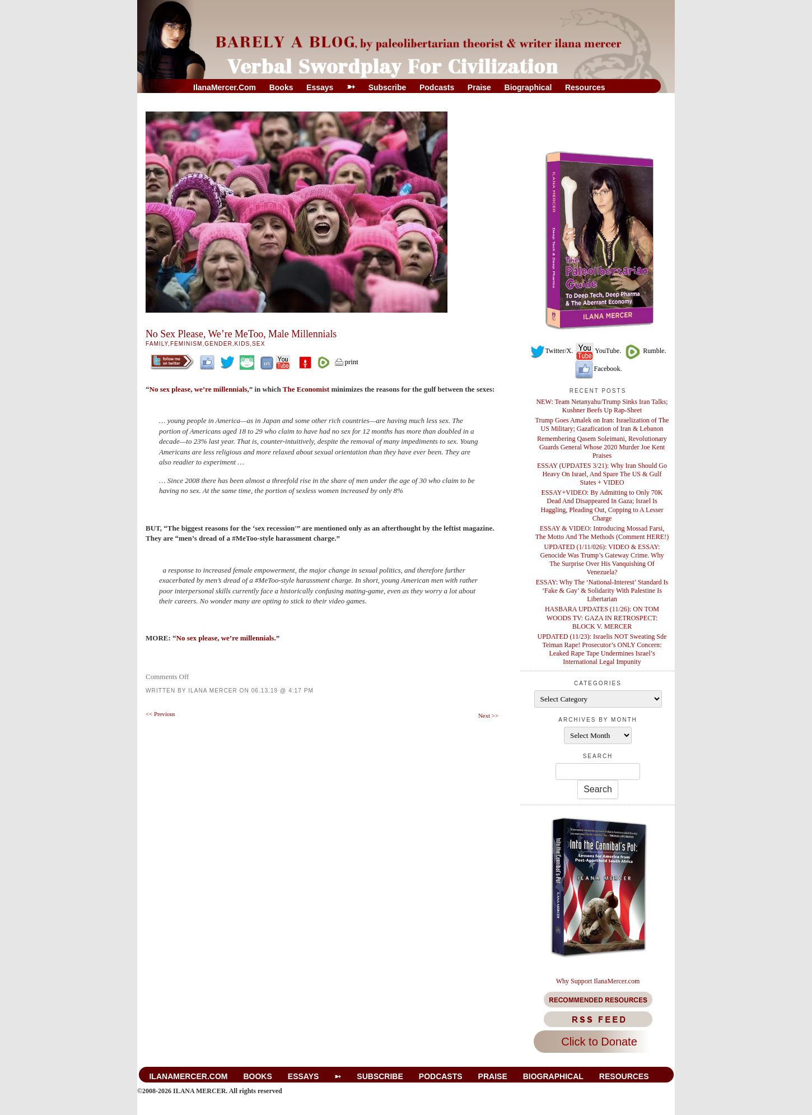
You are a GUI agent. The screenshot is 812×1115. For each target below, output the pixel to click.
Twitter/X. (551, 351)
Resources (585, 87)
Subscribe (387, 87)
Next (488, 715)
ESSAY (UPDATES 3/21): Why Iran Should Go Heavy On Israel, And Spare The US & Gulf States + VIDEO (602, 474)
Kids (242, 344)
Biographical (528, 87)
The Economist (307, 389)
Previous (160, 713)
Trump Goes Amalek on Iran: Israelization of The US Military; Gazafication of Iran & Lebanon (602, 424)
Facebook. (598, 369)
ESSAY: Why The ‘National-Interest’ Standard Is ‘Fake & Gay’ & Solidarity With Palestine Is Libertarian (602, 590)
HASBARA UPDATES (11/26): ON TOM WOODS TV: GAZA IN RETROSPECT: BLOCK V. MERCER (602, 617)
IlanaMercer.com (224, 87)
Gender (218, 344)
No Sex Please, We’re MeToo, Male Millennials (241, 334)
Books (281, 87)
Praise (479, 87)
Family (157, 344)
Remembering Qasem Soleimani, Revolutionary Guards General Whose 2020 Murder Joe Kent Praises (602, 447)
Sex (258, 344)
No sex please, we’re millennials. (226, 638)
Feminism (186, 344)
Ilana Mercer (212, 690)
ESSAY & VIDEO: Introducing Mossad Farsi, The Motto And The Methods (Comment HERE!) (602, 532)
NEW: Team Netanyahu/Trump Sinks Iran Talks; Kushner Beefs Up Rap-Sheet (602, 406)
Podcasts (436, 87)
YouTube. (598, 351)
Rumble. (644, 351)
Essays (319, 87)
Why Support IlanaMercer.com (598, 981)
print (346, 361)
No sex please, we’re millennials (199, 389)
